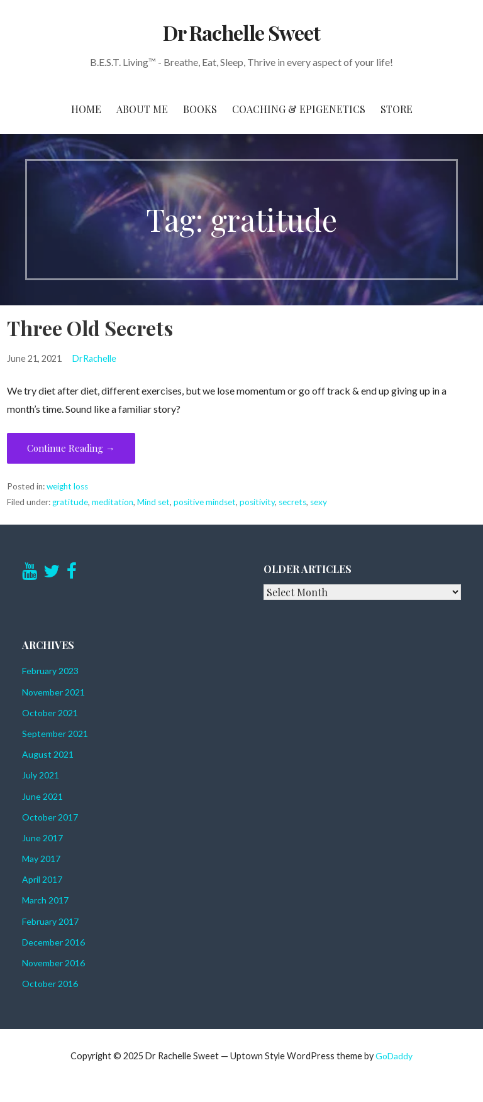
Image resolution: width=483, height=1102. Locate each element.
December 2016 (53, 942)
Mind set (153, 502)
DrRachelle (94, 358)
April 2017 (42, 879)
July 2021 (40, 775)
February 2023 (50, 670)
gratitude (70, 502)
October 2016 (50, 983)
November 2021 (53, 692)
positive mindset (205, 502)
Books (200, 109)
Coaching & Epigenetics (298, 109)
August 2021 (48, 754)
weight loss (67, 486)
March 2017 (45, 900)
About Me (142, 109)
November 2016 (53, 962)
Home (86, 109)
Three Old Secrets (90, 327)
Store (396, 109)
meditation (112, 502)
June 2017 (42, 837)
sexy (318, 502)
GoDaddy (394, 1055)
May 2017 (41, 858)
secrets (292, 502)
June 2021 (42, 796)
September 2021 (55, 733)
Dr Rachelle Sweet (241, 32)
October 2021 (50, 712)
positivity (257, 502)
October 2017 (50, 817)
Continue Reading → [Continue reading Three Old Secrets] (71, 448)
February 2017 (50, 921)
